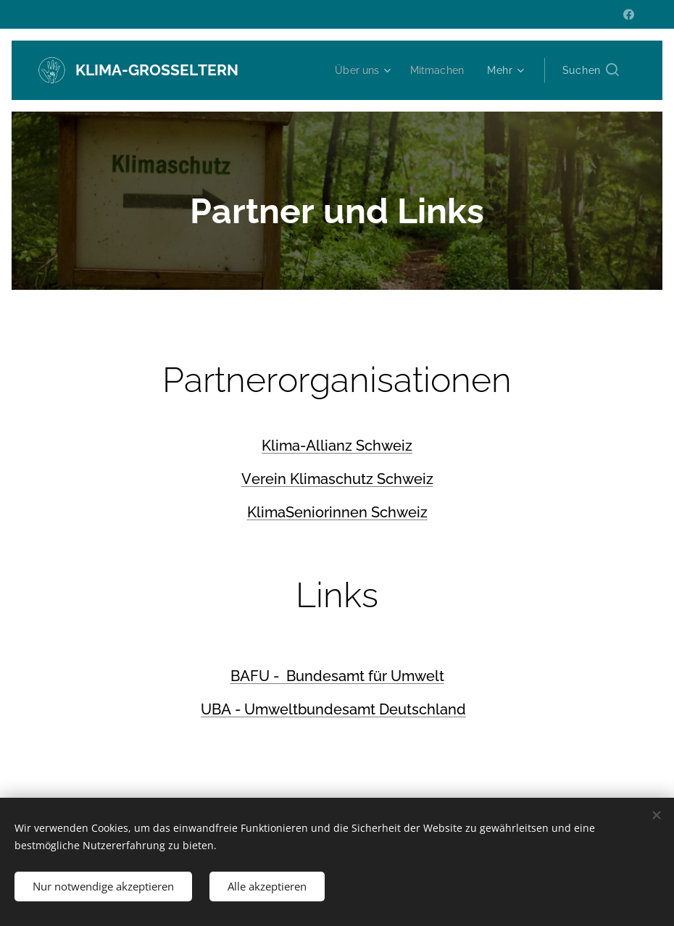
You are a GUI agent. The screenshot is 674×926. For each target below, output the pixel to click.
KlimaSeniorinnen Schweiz (337, 512)
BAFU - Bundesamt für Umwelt (337, 676)
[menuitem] (360, 70)
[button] (590, 70)
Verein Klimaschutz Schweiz (337, 479)
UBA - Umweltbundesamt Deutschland (333, 709)
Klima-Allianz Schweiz (337, 445)
